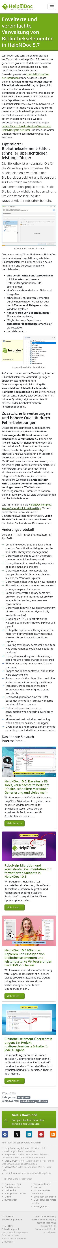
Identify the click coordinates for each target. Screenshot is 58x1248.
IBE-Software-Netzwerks (29, 1142)
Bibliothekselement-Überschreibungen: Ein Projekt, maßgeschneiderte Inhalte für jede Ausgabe (28, 1044)
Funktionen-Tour (13, 1183)
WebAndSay (11, 1166)
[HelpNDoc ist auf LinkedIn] (29, 1134)
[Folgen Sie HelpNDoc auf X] (17, 1134)
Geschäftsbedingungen (42, 1219)
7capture (9, 1154)
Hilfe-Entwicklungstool (10, 1227)
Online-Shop (11, 1190)
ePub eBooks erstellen (45, 1196)
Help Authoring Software (17, 1148)
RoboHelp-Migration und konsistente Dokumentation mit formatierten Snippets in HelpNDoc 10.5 (28, 871)
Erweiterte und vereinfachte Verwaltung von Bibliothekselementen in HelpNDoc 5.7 (28, 32)
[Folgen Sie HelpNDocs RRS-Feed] (53, 1134)
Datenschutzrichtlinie (44, 1216)
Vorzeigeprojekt (41, 1206)
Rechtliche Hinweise (46, 1222)
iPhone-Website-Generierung (40, 1192)
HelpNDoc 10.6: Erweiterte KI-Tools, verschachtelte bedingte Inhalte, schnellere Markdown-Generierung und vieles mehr (26, 787)
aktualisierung (27, 1101)
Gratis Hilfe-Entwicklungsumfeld (12, 1218)
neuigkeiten (23, 1097)
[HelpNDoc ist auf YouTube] (41, 1134)
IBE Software (11, 1173)
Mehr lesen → (14, 823)
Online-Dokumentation (9, 1198)
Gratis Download (13, 1187)
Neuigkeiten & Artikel (15, 1193)
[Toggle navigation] (51, 7)
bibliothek (42, 1101)
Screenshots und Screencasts (40, 1185)
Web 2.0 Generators (15, 1160)
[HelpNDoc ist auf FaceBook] (5, 1134)
